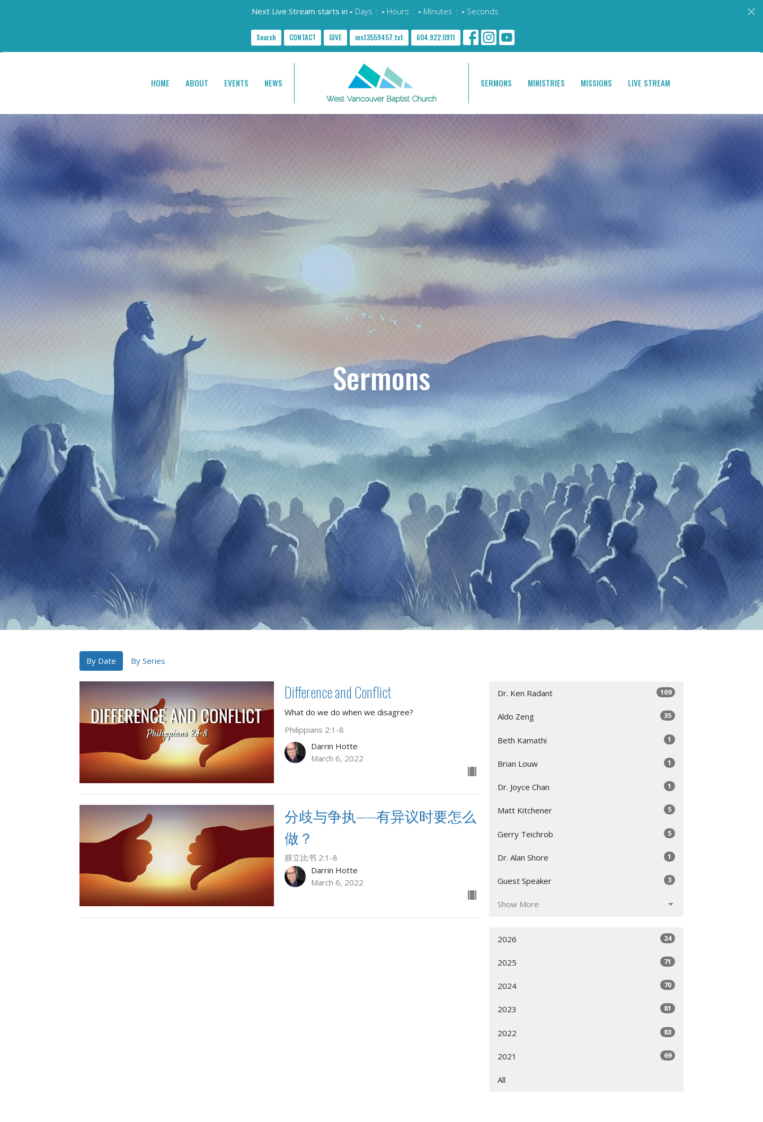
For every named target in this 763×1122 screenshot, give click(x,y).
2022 (586, 1032)
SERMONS (496, 83)
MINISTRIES (546, 83)
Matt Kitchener (586, 810)
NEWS (273, 83)
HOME (160, 83)
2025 (586, 962)
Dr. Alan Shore (586, 857)
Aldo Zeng (586, 716)
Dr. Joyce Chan (586, 786)
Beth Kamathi (586, 740)
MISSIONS (596, 83)
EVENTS (236, 83)
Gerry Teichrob (586, 833)
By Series (148, 660)
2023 (586, 1008)
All (501, 1079)
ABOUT (196, 83)
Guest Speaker (586, 880)
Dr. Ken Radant (586, 692)
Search (266, 37)
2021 (586, 1056)
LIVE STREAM (649, 83)
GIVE (335, 37)
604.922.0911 (435, 37)
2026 (586, 938)
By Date (101, 660)
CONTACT (302, 37)
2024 (586, 985)
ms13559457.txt (379, 37)
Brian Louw (586, 763)
